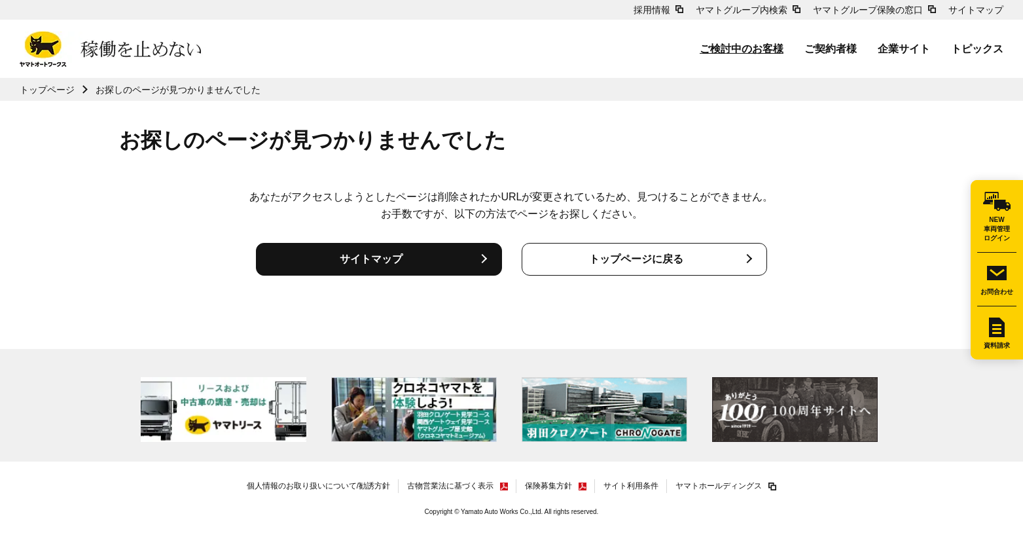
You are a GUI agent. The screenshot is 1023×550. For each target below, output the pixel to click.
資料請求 (997, 345)
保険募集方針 (548, 485)
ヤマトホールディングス (718, 485)
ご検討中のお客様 (741, 48)
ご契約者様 (830, 48)
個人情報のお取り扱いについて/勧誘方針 (318, 485)
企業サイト (904, 48)
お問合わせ (996, 291)
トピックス (977, 48)
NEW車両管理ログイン (997, 229)
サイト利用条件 (630, 485)
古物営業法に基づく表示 (450, 485)
